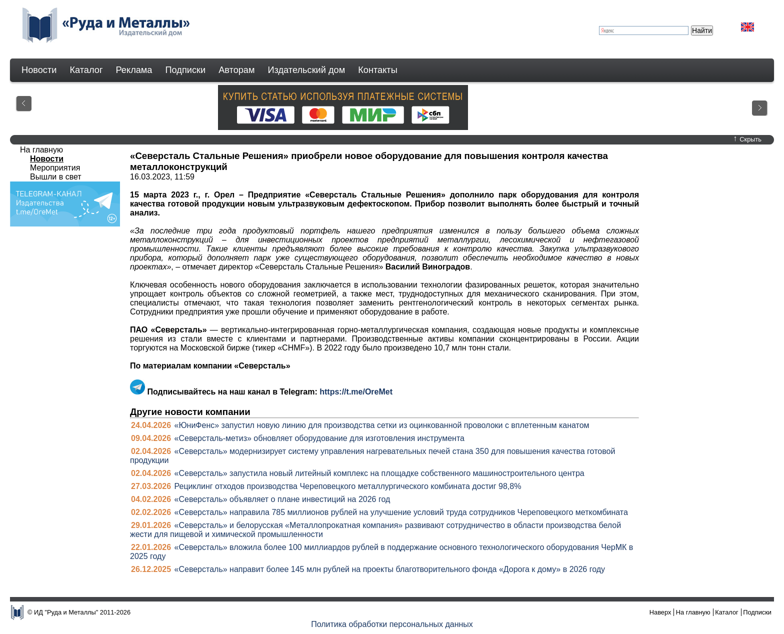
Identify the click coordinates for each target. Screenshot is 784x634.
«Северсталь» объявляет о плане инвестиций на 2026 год (282, 499)
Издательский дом (307, 70)
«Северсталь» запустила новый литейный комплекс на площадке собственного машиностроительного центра (379, 473)
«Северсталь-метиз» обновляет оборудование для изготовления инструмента (319, 438)
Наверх (661, 612)
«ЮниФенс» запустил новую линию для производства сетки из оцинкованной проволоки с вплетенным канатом (382, 425)
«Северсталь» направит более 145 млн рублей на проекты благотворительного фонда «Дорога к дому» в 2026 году (390, 569)
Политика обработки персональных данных (392, 624)
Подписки (186, 70)
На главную (41, 150)
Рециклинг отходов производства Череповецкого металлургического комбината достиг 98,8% (348, 486)
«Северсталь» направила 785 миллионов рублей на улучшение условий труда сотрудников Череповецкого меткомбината (401, 512)
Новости (39, 70)
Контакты (378, 70)
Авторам (236, 70)
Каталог (86, 70)
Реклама (134, 70)
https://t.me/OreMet (356, 392)
